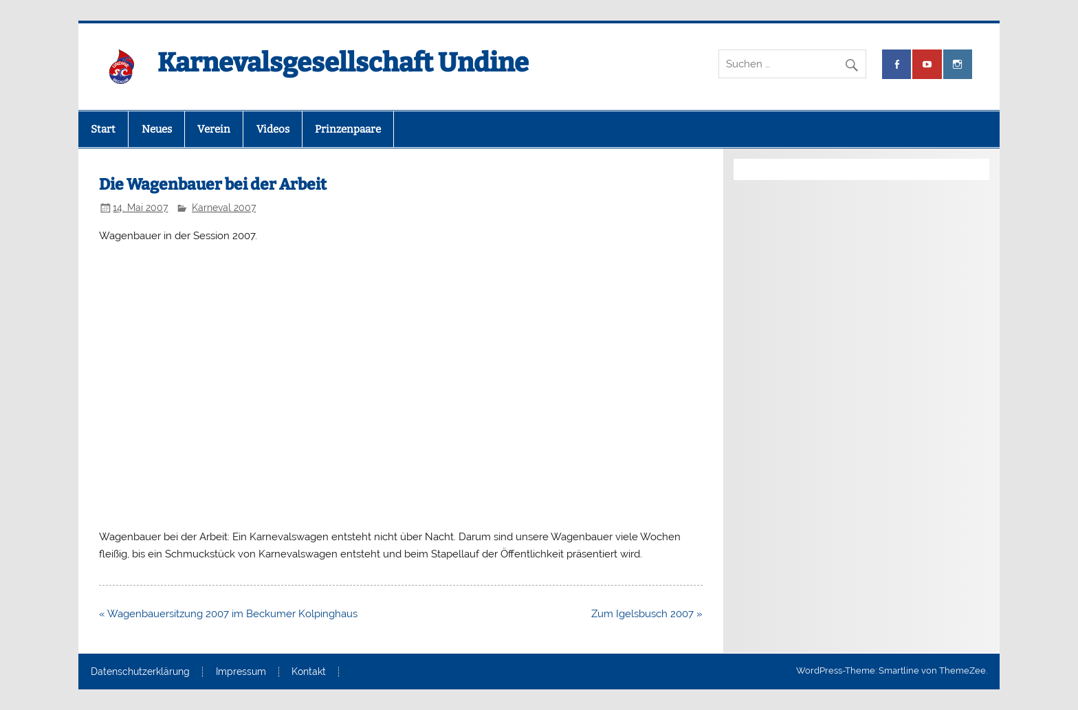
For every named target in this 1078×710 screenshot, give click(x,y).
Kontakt (309, 672)
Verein (213, 129)
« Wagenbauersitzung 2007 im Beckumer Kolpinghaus (228, 614)
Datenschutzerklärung (140, 672)
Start (103, 129)
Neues (157, 129)
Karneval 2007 (224, 207)
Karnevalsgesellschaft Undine (343, 62)
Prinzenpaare (348, 129)
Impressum (241, 672)
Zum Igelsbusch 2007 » (647, 614)
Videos (272, 129)
